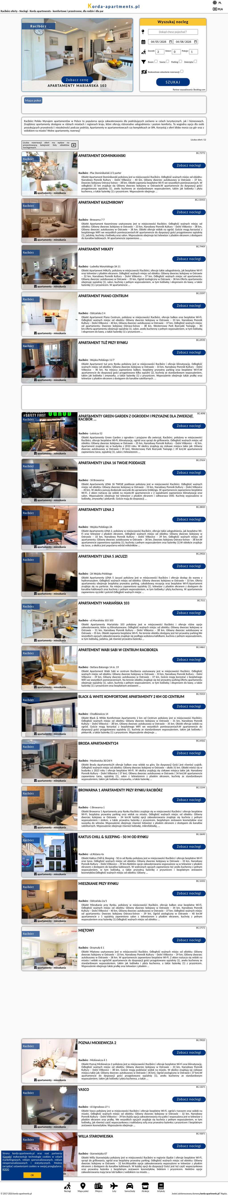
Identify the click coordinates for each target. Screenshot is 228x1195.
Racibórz (28, 159)
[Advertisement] (114, 1005)
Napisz (224, 1193)
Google (7, 1156)
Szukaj (173, 82)
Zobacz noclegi (189, 165)
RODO (5, 1169)
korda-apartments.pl (114, 6)
